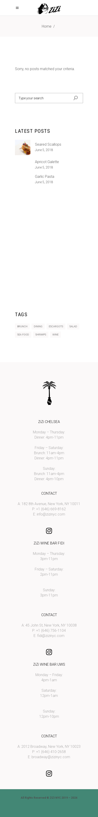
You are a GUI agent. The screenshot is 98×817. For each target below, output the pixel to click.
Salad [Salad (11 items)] (73, 326)
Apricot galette (47, 162)
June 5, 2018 (44, 150)
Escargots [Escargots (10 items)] (56, 326)
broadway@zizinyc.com (51, 757)
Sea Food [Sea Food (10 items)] (23, 334)
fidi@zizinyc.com (50, 636)
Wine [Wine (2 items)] (55, 334)
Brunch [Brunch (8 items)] (22, 326)
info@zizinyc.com (51, 514)
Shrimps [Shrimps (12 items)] (40, 334)
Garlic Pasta (44, 176)
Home (46, 26)
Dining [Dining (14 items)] (38, 326)
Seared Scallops (48, 144)
